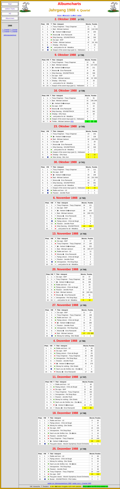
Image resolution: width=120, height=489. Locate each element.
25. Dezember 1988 (65, 448)
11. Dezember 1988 (65, 376)
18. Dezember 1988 (65, 413)
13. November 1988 (65, 233)
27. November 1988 (65, 305)
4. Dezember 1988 (65, 340)
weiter (79, 15)
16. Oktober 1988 (65, 90)
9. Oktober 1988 (65, 54)
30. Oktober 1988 (65, 162)
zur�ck (73, 15)
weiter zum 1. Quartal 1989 (81, 483)
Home (59, 15)
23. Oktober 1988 (65, 126)
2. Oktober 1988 (65, 19)
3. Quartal (5, 31)
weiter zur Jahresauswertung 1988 (59, 483)
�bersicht (66, 15)
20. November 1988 (65, 269)
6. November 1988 (65, 197)
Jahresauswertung (10, 35)
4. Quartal (13, 31)
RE (72, 121)
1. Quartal (5, 29)
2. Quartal (13, 29)
